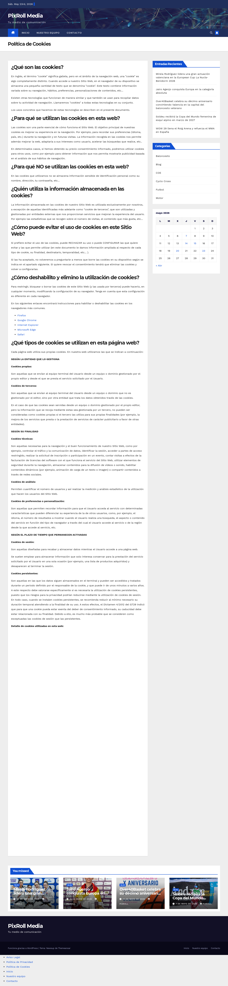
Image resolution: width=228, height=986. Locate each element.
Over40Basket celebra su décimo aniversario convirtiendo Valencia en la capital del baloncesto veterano (184, 105)
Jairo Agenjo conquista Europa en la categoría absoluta (86, 893)
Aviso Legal (13, 957)
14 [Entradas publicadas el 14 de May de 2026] (186, 243)
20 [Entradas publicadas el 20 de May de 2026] (177, 250)
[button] (211, 32)
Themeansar (64, 948)
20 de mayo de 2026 (28, 899)
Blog (158, 164)
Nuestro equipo (48, 32)
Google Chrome (26, 320)
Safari (21, 334)
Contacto (74, 32)
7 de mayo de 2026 (187, 904)
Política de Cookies (18, 966)
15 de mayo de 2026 (81, 899)
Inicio (26, 32)
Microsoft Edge (26, 329)
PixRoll (206, 904)
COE (158, 172)
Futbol (160, 189)
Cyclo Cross (163, 181)
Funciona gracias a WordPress (23, 948)
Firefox (21, 315)
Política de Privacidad (19, 961)
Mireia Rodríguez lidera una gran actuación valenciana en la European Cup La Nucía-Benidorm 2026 (183, 77)
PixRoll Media (25, 15)
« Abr (159, 265)
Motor (159, 198)
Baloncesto (163, 156)
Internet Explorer (27, 324)
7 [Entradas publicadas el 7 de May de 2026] (186, 235)
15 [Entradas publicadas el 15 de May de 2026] (195, 243)
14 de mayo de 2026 (134, 899)
